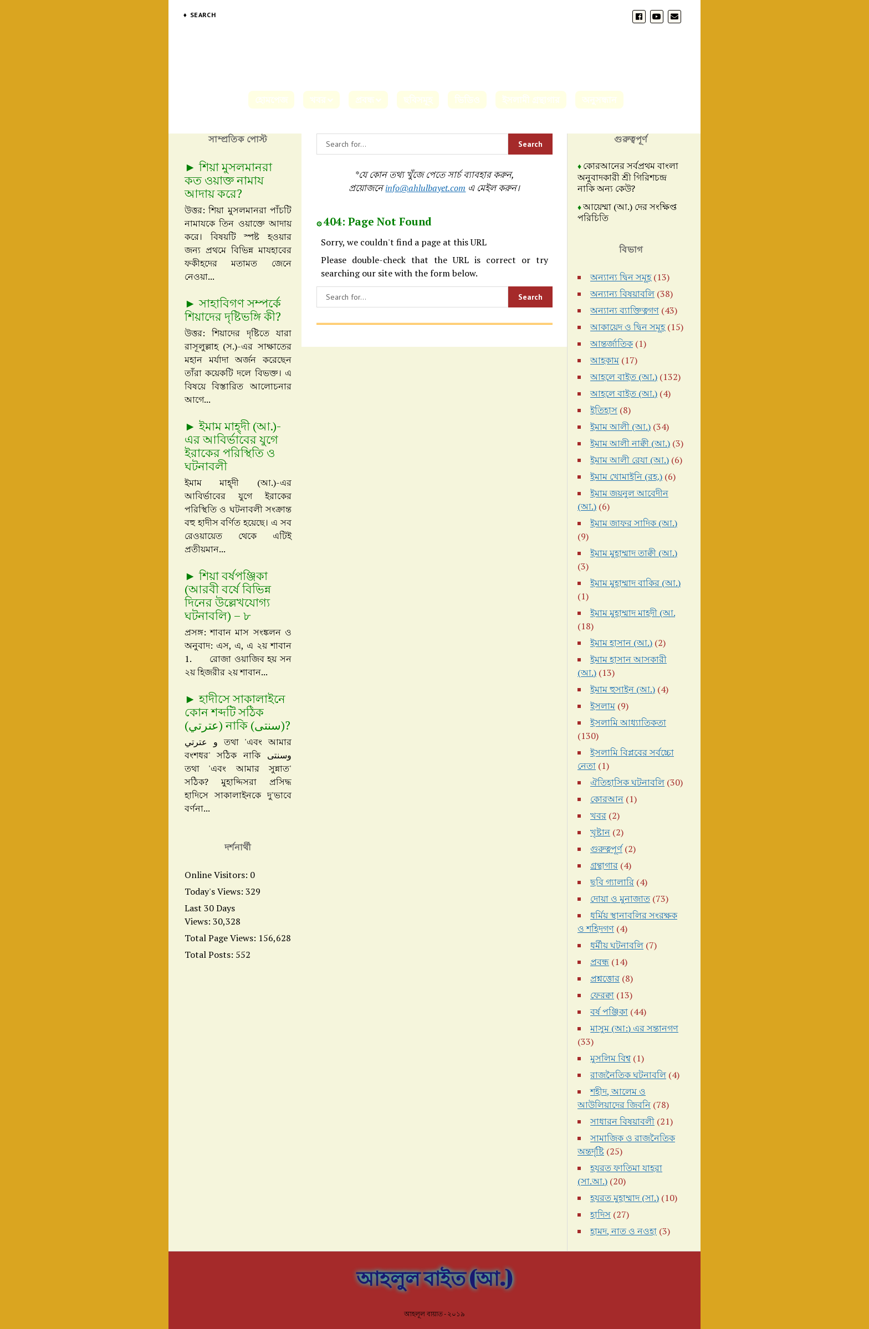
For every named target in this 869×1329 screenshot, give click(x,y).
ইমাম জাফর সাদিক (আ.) (633, 523)
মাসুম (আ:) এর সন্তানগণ (634, 1028)
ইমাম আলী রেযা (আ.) (629, 460)
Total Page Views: (221, 938)
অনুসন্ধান (599, 99)
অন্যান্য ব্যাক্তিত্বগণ (624, 310)
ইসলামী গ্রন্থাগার (531, 99)
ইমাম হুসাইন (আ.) (622, 689)
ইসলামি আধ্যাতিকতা (628, 722)
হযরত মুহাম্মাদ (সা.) (624, 1198)
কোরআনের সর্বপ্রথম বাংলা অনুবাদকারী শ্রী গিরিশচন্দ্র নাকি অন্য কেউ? (627, 177)
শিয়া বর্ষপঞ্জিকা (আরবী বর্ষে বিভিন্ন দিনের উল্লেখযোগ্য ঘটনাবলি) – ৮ (228, 595)
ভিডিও (467, 99)
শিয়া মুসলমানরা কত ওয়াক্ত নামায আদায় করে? (228, 180)
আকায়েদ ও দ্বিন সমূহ (627, 327)
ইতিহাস (603, 410)
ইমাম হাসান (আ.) (621, 643)
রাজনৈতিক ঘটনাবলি (628, 1075)
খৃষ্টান (600, 832)
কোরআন (606, 799)
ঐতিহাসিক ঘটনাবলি (627, 782)
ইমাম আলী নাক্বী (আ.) (630, 443)
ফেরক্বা (602, 995)
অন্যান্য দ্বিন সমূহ (620, 277)
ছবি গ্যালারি (612, 882)
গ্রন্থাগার (604, 865)
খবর (318, 99)
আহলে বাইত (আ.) (623, 377)
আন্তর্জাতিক (611, 343)
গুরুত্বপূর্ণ (606, 849)
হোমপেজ (271, 99)
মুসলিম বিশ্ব (610, 1058)
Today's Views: (215, 891)
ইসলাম (602, 706)
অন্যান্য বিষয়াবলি (622, 294)
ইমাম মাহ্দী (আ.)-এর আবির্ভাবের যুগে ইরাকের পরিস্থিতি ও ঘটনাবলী (233, 446)
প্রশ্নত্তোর (605, 978)
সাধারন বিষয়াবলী (622, 1121)
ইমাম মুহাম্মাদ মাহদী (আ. (632, 613)
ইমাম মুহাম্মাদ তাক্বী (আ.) (633, 553)
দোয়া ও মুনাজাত (620, 898)
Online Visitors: (217, 875)
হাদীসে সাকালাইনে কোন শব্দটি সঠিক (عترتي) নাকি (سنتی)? (237, 712)
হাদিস (600, 1214)
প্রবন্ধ (364, 99)
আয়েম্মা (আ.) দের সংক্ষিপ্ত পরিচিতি (627, 212)
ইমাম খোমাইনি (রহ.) (626, 476)
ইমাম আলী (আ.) (620, 426)
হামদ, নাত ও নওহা (623, 1231)
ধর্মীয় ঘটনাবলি (616, 945)
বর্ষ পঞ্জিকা (609, 1011)
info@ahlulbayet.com (425, 188)
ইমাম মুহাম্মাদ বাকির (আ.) (635, 583)
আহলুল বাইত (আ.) (434, 1278)
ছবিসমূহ (417, 99)
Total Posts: (210, 954)
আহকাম (604, 360)
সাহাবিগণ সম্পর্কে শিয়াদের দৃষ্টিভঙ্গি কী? (233, 309)
